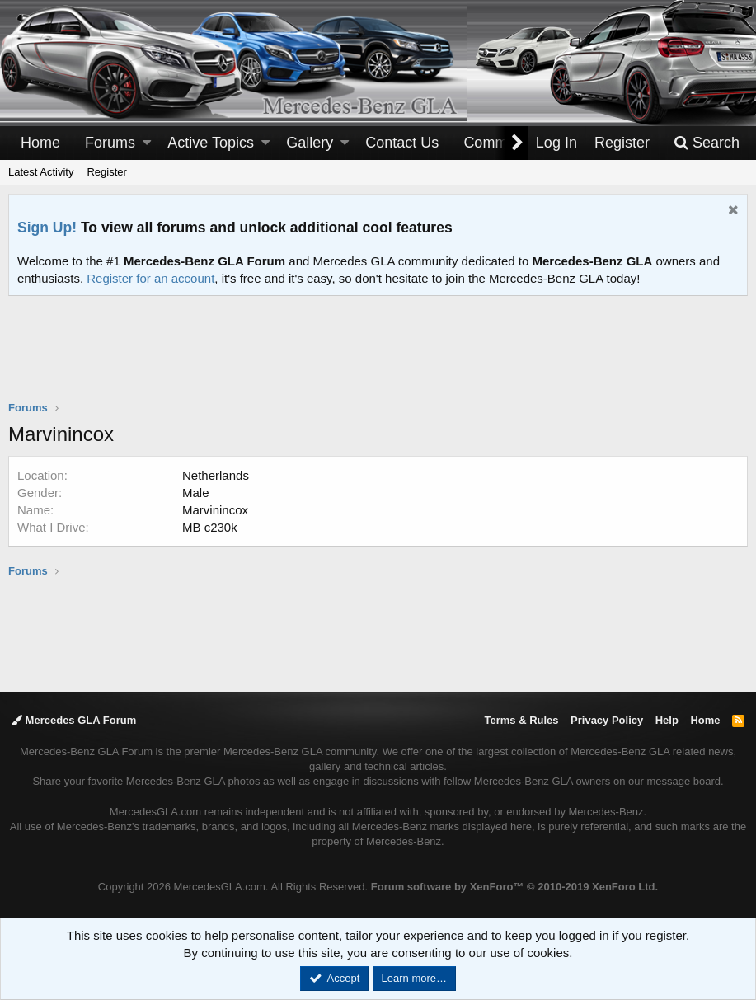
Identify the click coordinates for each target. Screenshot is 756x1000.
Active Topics (210, 142)
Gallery (309, 142)
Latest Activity (40, 172)
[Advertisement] (378, 359)
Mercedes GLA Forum (74, 720)
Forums (110, 142)
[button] (147, 143)
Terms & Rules (521, 720)
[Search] (706, 143)
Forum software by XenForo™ (514, 886)
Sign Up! (47, 227)
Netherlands (215, 475)
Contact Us (402, 142)
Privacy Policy (607, 720)
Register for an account (150, 278)
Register (106, 172)
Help (667, 720)
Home (40, 142)
